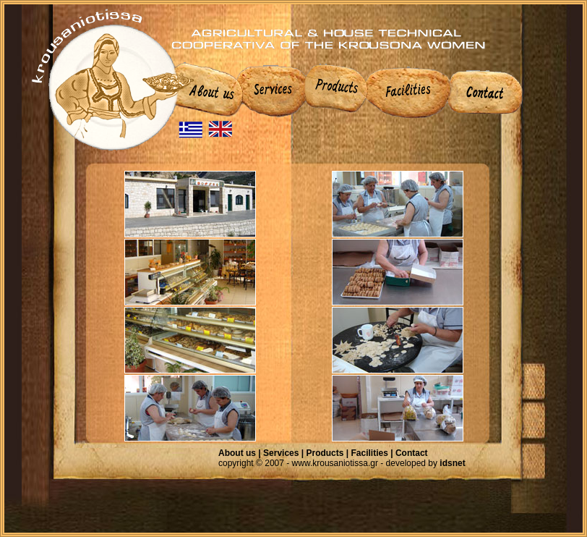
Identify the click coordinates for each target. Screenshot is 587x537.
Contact (411, 453)
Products (324, 453)
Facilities (369, 453)
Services (281, 453)
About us (237, 453)
